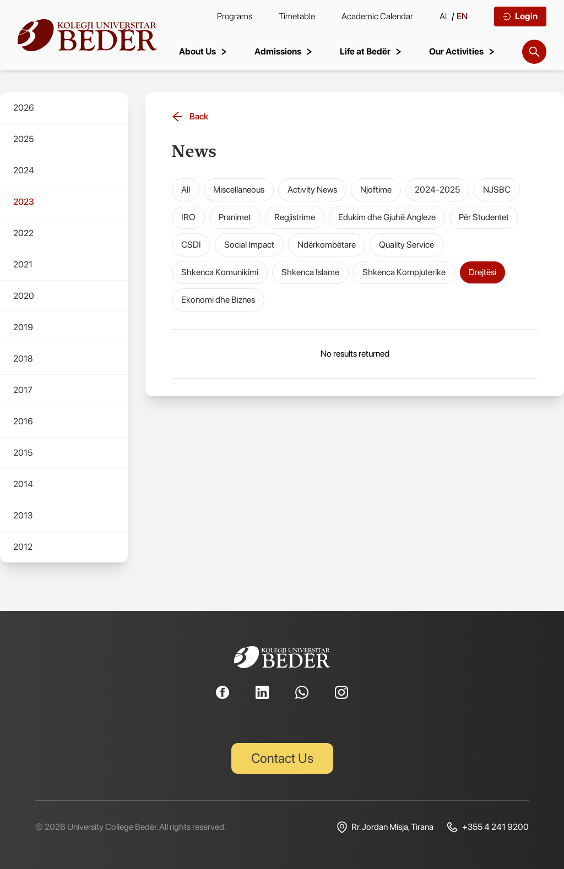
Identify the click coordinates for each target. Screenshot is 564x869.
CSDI (191, 244)
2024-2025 (437, 189)
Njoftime (376, 189)
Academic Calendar (377, 16)
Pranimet (235, 217)
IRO (188, 217)
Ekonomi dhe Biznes (218, 299)
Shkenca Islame (310, 272)
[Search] (534, 52)
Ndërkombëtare (326, 244)
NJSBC (497, 189)
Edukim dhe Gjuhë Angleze (387, 217)
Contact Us (282, 758)
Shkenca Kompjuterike (404, 272)
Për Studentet (484, 217)
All (185, 189)
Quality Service (406, 244)
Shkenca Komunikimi (219, 272)
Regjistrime (294, 217)
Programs (234, 16)
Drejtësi (482, 272)
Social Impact (249, 244)
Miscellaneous (238, 189)
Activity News (312, 189)
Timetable (297, 16)
